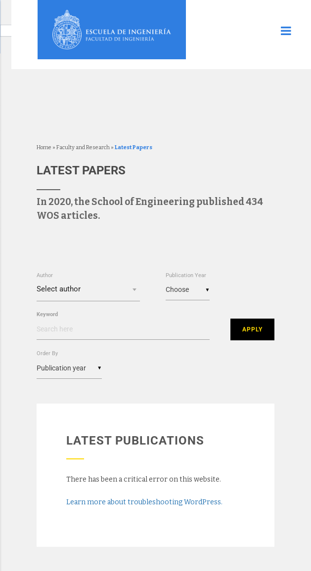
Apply (252, 329)
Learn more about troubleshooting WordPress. (144, 501)
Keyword (47, 314)
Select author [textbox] (59, 289)
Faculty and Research (83, 147)
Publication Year (186, 275)
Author (45, 275)
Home (44, 147)
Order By (47, 353)
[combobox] (88, 290)
